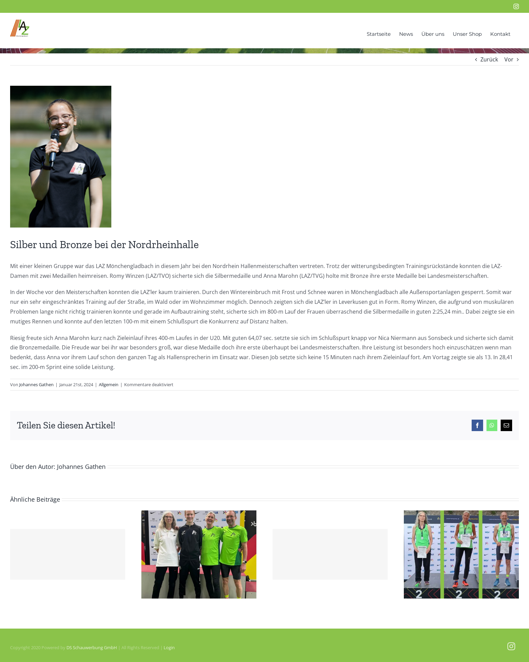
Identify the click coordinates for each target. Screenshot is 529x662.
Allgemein (108, 384)
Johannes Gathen (36, 384)
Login (169, 647)
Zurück (489, 59)
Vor (508, 59)
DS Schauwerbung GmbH (91, 647)
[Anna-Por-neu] (60, 157)
